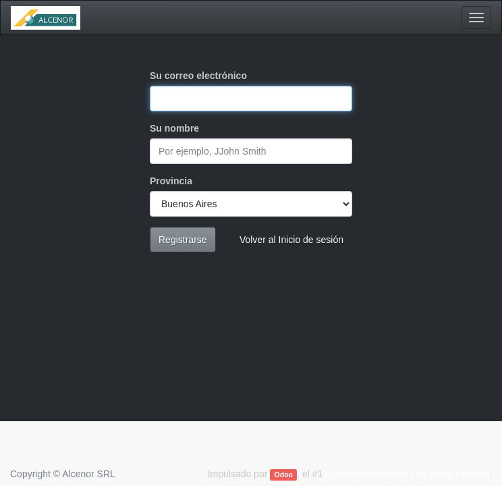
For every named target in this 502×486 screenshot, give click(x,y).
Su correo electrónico (198, 75)
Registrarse (183, 239)
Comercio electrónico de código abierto (407, 473)
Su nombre (174, 128)
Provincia (171, 181)
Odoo (284, 474)
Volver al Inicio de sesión (291, 239)
